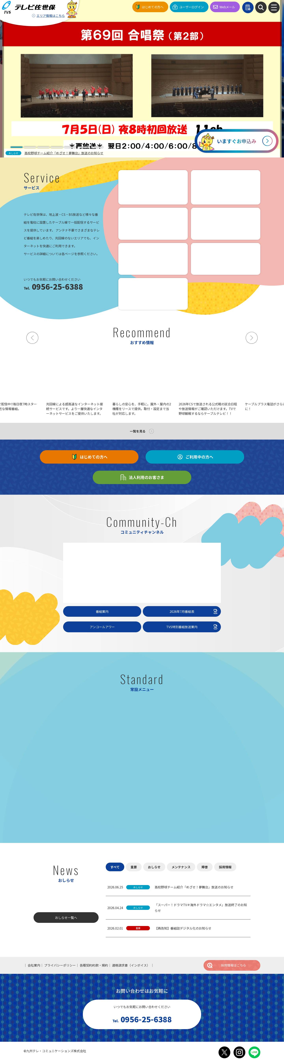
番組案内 (102, 611)
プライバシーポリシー (60, 965)
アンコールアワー (102, 626)
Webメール (227, 7)
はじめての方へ (152, 7)
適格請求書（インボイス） (131, 965)
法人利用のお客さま (142, 477)
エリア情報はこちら (50, 15)
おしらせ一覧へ (66, 917)
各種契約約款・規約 (94, 965)
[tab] (16, 147)
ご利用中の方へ (195, 456)
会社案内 (34, 965)
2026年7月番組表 (194, 611)
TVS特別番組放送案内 (192, 627)
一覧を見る (138, 431)
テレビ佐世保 (29, 7)
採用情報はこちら (226, 965)
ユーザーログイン (191, 7)
